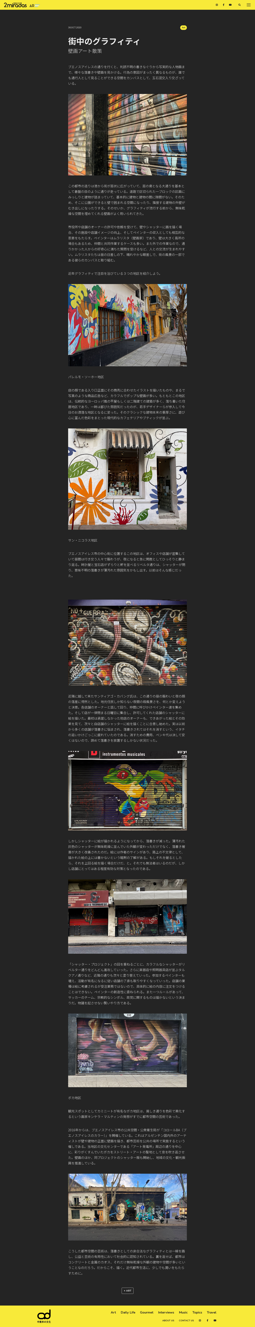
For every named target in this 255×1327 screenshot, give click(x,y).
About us (168, 1320)
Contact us (186, 1320)
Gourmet (146, 1312)
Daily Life (128, 1312)
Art (183, 27)
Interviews (166, 1312)
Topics (197, 1312)
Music (183, 1312)
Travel (211, 1312)
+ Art (127, 1291)
